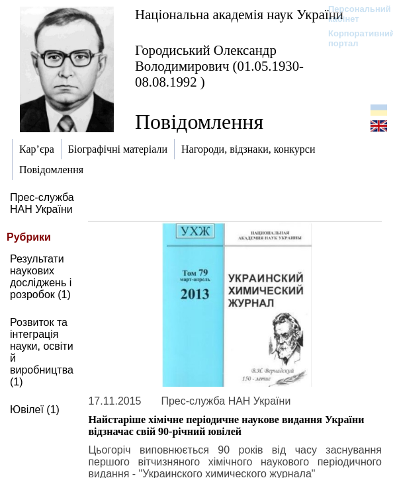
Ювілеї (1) (35, 409)
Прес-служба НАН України (42, 203)
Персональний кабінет (353, 14)
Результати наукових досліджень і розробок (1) (40, 276)
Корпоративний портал (353, 38)
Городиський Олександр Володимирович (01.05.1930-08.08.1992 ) (219, 65)
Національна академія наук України (239, 14)
